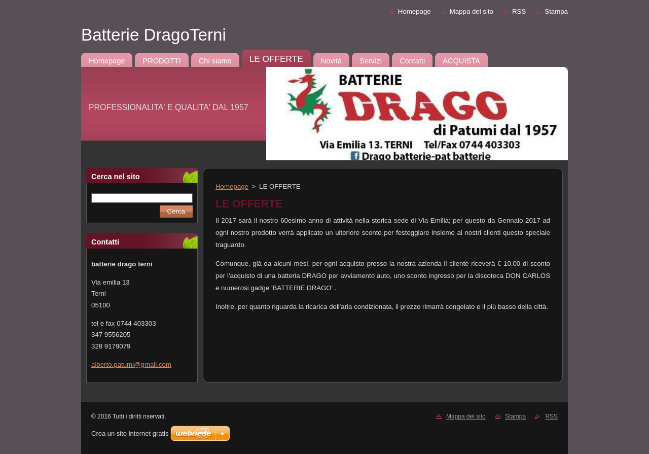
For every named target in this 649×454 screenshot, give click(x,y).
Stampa (556, 11)
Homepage (414, 11)
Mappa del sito (471, 11)
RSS (519, 11)
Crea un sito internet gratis (129, 433)
